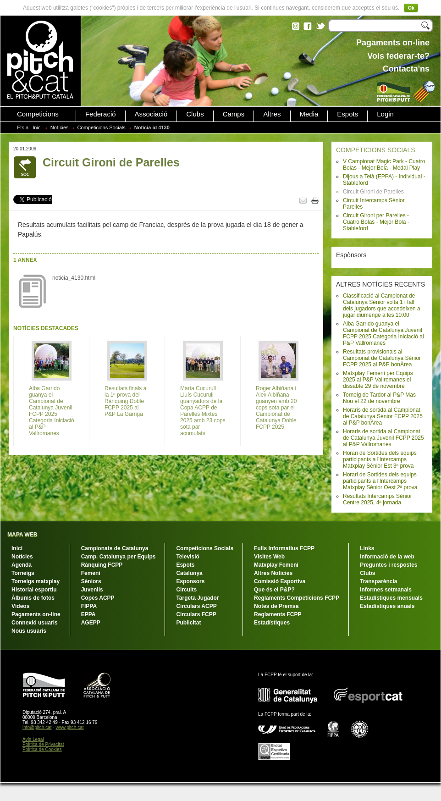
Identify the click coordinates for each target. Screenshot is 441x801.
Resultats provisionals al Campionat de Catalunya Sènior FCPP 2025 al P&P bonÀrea (382, 358)
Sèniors (91, 581)
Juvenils (92, 589)
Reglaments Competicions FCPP (296, 598)
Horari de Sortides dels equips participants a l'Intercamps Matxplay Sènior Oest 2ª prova (380, 481)
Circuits (186, 589)
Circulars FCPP (196, 614)
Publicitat (188, 622)
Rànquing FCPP (102, 565)
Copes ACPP (98, 598)
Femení (90, 573)
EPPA (88, 614)
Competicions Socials (101, 127)
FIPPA (89, 606)
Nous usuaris (28, 631)
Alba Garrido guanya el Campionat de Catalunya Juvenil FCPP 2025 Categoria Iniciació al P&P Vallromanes (383, 333)
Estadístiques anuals (387, 606)
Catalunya (189, 573)
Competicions (38, 114)
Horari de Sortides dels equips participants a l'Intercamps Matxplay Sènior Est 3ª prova (380, 459)
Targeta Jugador (197, 598)
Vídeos (20, 606)
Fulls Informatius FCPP (284, 548)
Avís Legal (33, 739)
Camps (234, 114)
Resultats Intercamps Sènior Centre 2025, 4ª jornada (377, 499)
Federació (100, 114)
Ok (411, 8)
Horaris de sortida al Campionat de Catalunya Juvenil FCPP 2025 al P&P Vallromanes (383, 437)
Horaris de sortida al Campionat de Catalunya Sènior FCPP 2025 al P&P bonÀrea (383, 416)
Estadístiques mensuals (391, 598)
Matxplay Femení (276, 565)
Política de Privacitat (43, 744)
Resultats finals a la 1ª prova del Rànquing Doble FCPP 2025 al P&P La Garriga (125, 401)
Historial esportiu (34, 589)
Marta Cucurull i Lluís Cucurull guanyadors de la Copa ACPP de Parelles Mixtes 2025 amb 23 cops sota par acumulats (203, 410)
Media (309, 114)
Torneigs (22, 573)
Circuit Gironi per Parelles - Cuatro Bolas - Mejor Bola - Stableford (376, 222)
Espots (347, 114)
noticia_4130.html (73, 278)
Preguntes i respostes (388, 565)
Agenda (21, 565)
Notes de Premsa (276, 606)
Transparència (378, 581)
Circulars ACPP (196, 606)
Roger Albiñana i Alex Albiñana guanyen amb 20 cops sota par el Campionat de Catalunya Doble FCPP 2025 (276, 407)
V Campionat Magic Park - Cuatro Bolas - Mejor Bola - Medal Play (384, 164)
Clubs (195, 114)
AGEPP (90, 622)
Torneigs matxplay (35, 581)
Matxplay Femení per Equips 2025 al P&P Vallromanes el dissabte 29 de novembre (378, 379)
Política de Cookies (42, 749)
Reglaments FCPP (277, 614)
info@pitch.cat (37, 727)
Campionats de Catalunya (115, 548)
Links (367, 548)
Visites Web (269, 556)
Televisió (187, 556)
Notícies (59, 127)
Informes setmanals (386, 589)
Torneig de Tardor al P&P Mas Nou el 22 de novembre (379, 398)
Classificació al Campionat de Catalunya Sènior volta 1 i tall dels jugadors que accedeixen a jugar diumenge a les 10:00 (381, 305)
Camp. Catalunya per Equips (118, 556)
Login (385, 114)
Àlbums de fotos (33, 598)
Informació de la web (387, 556)
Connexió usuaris (34, 622)
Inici (37, 127)
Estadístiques (272, 622)
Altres (272, 114)
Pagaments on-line (36, 614)
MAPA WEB (22, 534)
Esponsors (190, 581)
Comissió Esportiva (279, 581)
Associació (151, 114)
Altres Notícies (273, 573)
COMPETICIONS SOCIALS (375, 150)
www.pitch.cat (69, 727)
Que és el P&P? (274, 589)
